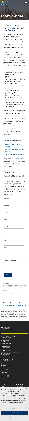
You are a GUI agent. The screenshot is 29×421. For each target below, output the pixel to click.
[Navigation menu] (26, 3)
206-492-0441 (6, 354)
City (5, 240)
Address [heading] (3, 384)
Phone (6, 219)
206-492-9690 (6, 347)
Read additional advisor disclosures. (9, 293)
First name (7, 198)
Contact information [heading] (6, 325)
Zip (5, 253)
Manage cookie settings (14, 417)
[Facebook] (3, 331)
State (6, 247)
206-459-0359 (6, 340)
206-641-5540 (6, 362)
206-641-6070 (6, 369)
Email (6, 212)
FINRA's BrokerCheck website (17, 305)
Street (6, 226)
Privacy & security (19, 386)
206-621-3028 (7, 368)
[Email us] (1, 331)
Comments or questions (10, 260)
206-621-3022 (7, 353)
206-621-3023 (7, 339)
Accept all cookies (14, 413)
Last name (7, 205)
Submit (8, 274)
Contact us (6, 129)
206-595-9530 (6, 376)
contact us (7, 164)
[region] (14, 404)
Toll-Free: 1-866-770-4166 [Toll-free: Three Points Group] (6, 330)
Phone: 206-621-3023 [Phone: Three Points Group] (5, 328)
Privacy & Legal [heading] (19, 384)
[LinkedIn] (3, 341)
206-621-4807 (7, 360)
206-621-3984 (7, 346)
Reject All (14, 408)
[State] (14, 250)
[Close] (26, 388)
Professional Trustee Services (14, 154)
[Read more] (5, 290)
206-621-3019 (7, 375)
